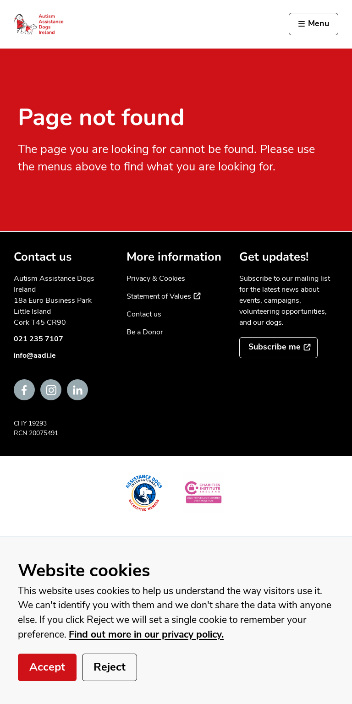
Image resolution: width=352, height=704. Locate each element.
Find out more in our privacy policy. (146, 634)
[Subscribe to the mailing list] (278, 347)
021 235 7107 (38, 339)
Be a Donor (144, 332)
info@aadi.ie (35, 355)
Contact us (143, 314)
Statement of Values (163, 296)
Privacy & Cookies (155, 278)
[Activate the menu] (313, 24)
